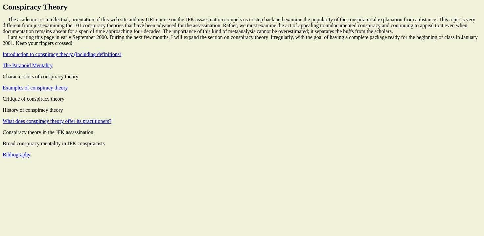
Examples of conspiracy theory (35, 87)
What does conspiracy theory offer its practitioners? (57, 121)
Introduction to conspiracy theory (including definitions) (62, 54)
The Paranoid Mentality (28, 65)
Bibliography (16, 154)
